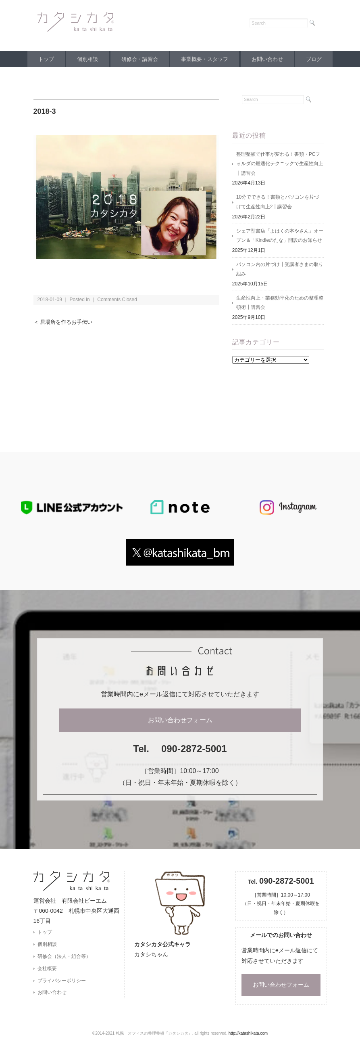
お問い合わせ (271, 59)
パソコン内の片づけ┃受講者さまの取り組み (279, 271)
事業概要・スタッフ (205, 59)
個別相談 (83, 59)
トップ (40, 59)
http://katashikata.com (248, 1036)
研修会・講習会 (138, 59)
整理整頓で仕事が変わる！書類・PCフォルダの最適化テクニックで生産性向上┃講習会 (279, 164)
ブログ (320, 59)
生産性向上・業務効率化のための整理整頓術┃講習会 (279, 304)
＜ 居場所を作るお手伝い (65, 322)
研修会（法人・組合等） (64, 959)
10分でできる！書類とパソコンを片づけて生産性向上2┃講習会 (277, 203)
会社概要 (47, 971)
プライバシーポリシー (61, 983)
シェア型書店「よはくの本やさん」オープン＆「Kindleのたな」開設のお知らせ (279, 237)
